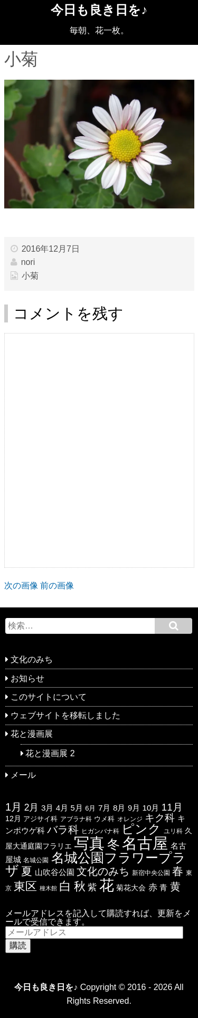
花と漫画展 (32, 733)
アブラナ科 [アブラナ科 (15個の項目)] (76, 818)
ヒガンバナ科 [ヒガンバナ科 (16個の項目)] (100, 831)
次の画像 (21, 585)
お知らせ (27, 678)
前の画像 (57, 585)
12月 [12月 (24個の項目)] (13, 818)
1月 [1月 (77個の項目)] (13, 807)
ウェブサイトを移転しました (65, 715)
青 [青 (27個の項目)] (163, 887)
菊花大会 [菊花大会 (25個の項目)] (131, 887)
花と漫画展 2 (49, 753)
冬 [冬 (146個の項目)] (113, 844)
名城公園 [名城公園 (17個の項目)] (36, 860)
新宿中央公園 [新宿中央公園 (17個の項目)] (151, 873)
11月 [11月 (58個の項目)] (172, 807)
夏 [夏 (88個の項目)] (26, 871)
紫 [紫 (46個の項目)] (92, 887)
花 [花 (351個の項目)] (106, 885)
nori (28, 262)
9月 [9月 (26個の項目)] (134, 808)
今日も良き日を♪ (99, 10)
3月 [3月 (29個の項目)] (47, 807)
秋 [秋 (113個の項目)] (80, 886)
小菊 (30, 275)
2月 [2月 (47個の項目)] (31, 807)
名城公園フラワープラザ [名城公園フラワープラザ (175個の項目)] (95, 864)
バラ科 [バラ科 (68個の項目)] (63, 829)
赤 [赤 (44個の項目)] (152, 887)
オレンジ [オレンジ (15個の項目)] (130, 818)
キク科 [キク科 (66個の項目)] (160, 817)
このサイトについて (49, 696)
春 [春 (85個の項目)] (177, 871)
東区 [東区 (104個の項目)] (25, 886)
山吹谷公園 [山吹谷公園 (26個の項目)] (54, 872)
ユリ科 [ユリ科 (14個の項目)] (173, 831)
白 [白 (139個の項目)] (65, 886)
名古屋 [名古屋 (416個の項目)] (145, 843)
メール (23, 774)
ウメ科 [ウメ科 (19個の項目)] (104, 819)
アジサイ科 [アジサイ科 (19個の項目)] (40, 819)
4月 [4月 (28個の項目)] (62, 807)
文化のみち (32, 659)
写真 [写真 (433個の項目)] (89, 843)
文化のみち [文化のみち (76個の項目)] (103, 871)
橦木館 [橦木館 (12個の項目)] (48, 888)
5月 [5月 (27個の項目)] (77, 808)
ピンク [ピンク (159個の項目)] (141, 829)
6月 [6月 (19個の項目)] (90, 808)
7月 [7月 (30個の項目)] (104, 807)
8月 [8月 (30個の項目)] (119, 807)
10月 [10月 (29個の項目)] (150, 807)
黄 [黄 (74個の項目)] (175, 886)
